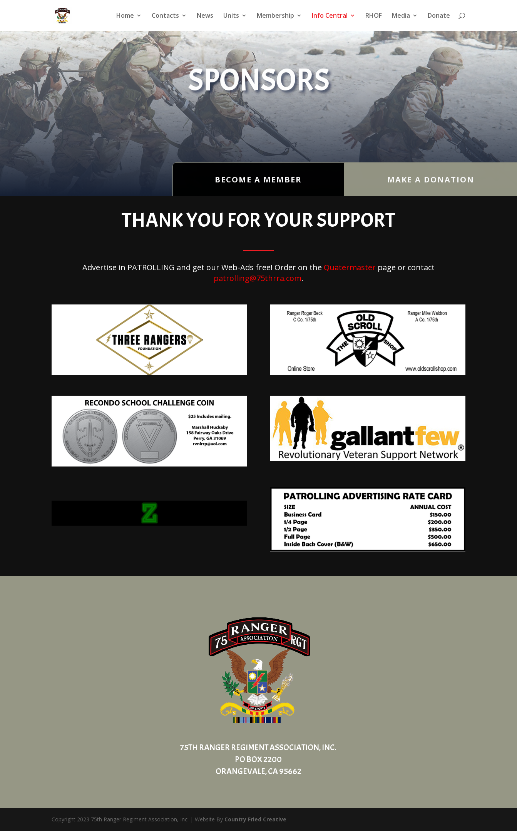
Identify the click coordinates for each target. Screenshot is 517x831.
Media (401, 16)
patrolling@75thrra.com (257, 278)
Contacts (165, 16)
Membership (275, 16)
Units (231, 16)
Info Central (330, 16)
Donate (439, 16)
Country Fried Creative (255, 819)
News (205, 16)
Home (125, 16)
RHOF (373, 16)
